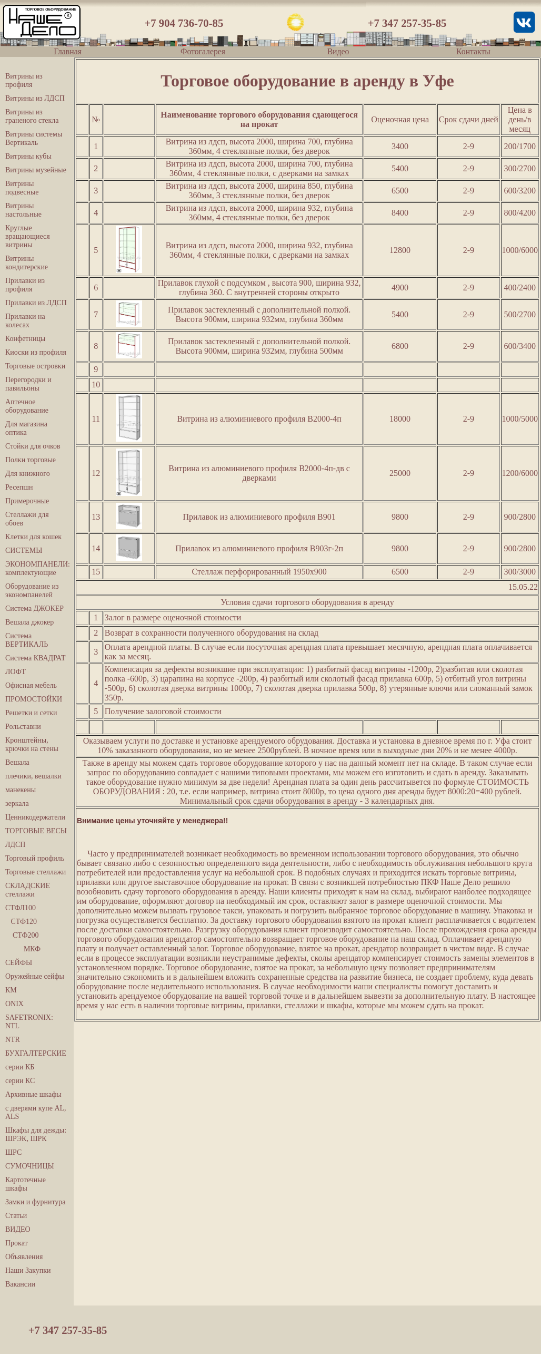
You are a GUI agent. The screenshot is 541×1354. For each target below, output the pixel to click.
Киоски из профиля (35, 352)
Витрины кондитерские (26, 263)
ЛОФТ (15, 672)
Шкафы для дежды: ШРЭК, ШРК (35, 1134)
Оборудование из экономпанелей (31, 590)
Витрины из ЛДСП (35, 98)
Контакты (473, 51)
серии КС (20, 1081)
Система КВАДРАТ (35, 658)
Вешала (17, 762)
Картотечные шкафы (25, 1184)
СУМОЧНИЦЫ (29, 1166)
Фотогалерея (203, 51)
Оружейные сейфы (34, 976)
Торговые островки (35, 366)
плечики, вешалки (33, 776)
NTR (12, 1040)
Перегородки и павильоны (28, 384)
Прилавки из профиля (25, 285)
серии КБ (19, 1067)
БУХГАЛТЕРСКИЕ (35, 1053)
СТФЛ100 (20, 908)
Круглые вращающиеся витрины (27, 236)
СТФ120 (21, 922)
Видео (338, 51)
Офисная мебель (31, 685)
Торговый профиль (34, 858)
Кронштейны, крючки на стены (31, 744)
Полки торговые (30, 460)
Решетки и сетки (31, 713)
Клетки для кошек (33, 537)
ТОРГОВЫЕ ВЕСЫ (36, 831)
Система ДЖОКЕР (34, 608)
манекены (20, 790)
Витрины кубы (28, 156)
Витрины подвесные (22, 188)
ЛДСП (15, 845)
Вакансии (20, 1284)
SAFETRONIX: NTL (29, 1022)
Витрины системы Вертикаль (33, 138)
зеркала (17, 803)
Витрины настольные (23, 210)
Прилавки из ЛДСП (36, 303)
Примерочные (27, 501)
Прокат (16, 1243)
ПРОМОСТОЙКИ (33, 699)
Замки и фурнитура (35, 1202)
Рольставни (23, 726)
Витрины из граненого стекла (31, 116)
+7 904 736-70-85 (184, 23)
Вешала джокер (29, 622)
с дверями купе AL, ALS (35, 1112)
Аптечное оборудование (26, 406)
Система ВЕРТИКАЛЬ (26, 640)
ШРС (13, 1152)
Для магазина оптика (26, 428)
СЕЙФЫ (18, 963)
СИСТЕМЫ (23, 550)
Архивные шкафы (33, 1094)
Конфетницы (25, 339)
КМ (11, 990)
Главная (68, 51)
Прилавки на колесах (25, 321)
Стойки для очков (33, 446)
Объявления (24, 1257)
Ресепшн (19, 487)
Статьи (16, 1216)
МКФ (23, 949)
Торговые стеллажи (35, 872)
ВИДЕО (18, 1229)
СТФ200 (22, 935)
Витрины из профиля (24, 80)
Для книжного (27, 474)
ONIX (14, 1004)
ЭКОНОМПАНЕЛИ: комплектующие (36, 568)
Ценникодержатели (35, 817)
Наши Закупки (28, 1270)
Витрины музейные (35, 170)
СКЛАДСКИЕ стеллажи (27, 890)
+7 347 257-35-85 (407, 23)
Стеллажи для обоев (27, 519)
